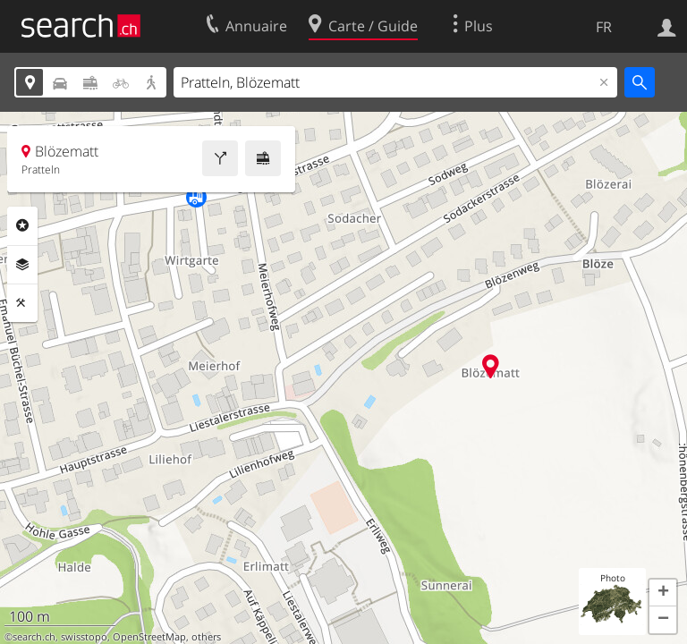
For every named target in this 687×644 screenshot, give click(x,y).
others (206, 637)
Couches (22, 265)
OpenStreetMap (149, 637)
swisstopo (84, 637)
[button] (662, 593)
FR (604, 27)
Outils (22, 303)
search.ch (34, 637)
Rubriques (22, 225)
